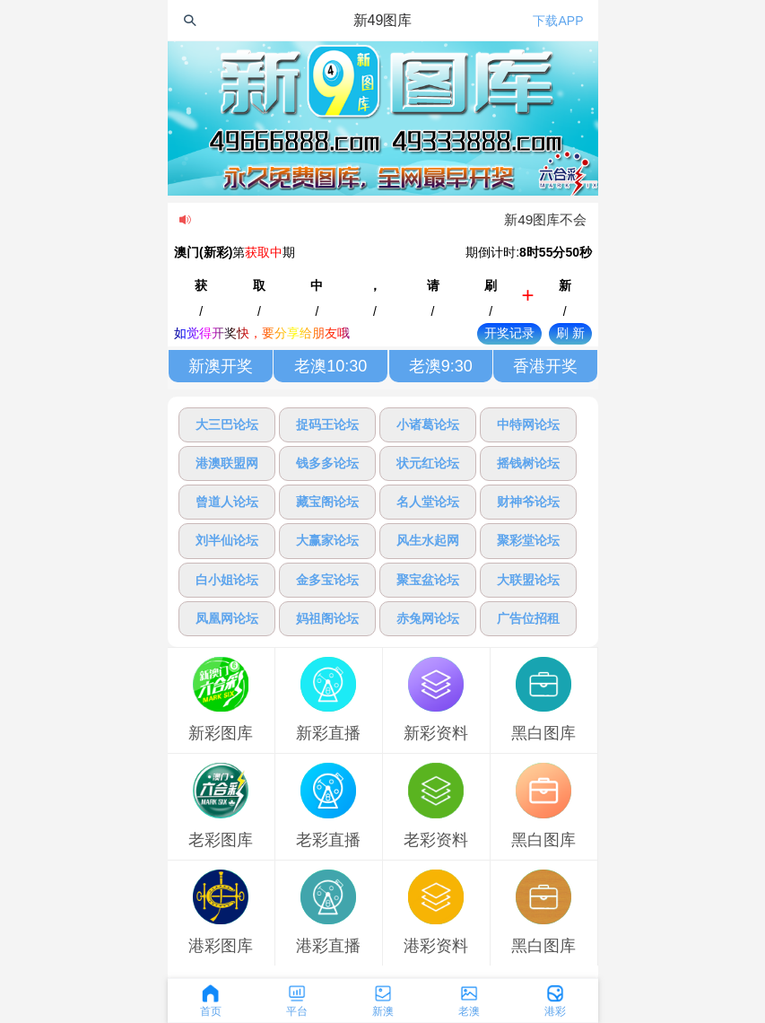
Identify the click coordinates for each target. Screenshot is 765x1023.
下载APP (558, 20)
